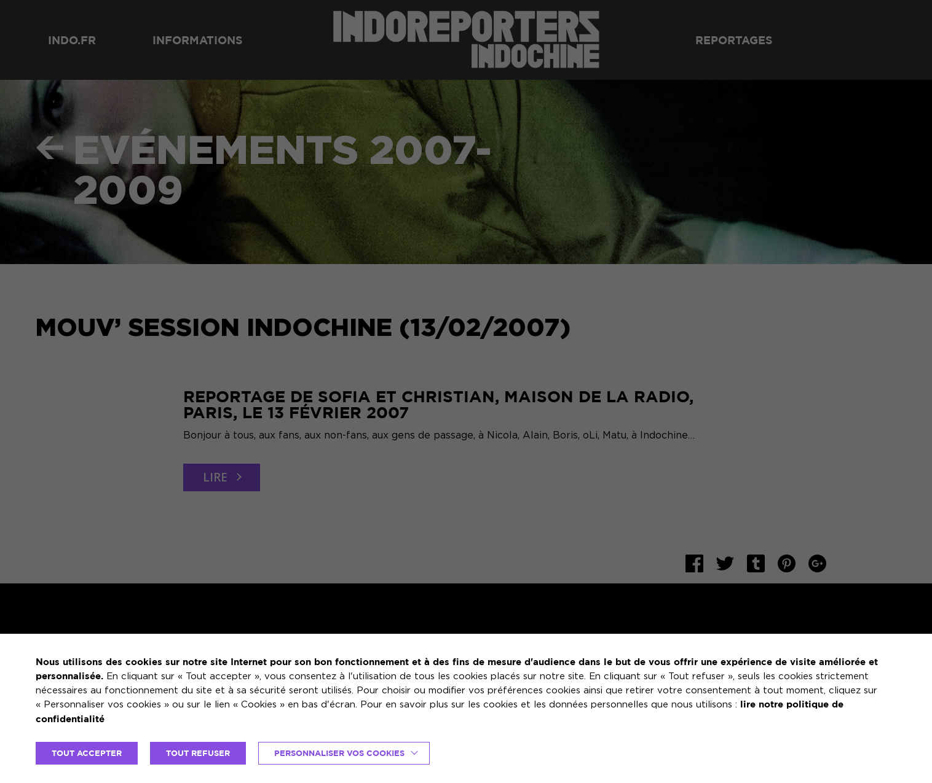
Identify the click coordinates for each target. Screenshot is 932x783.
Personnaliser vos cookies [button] (339, 753)
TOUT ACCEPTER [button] (87, 753)
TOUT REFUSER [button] (198, 753)
